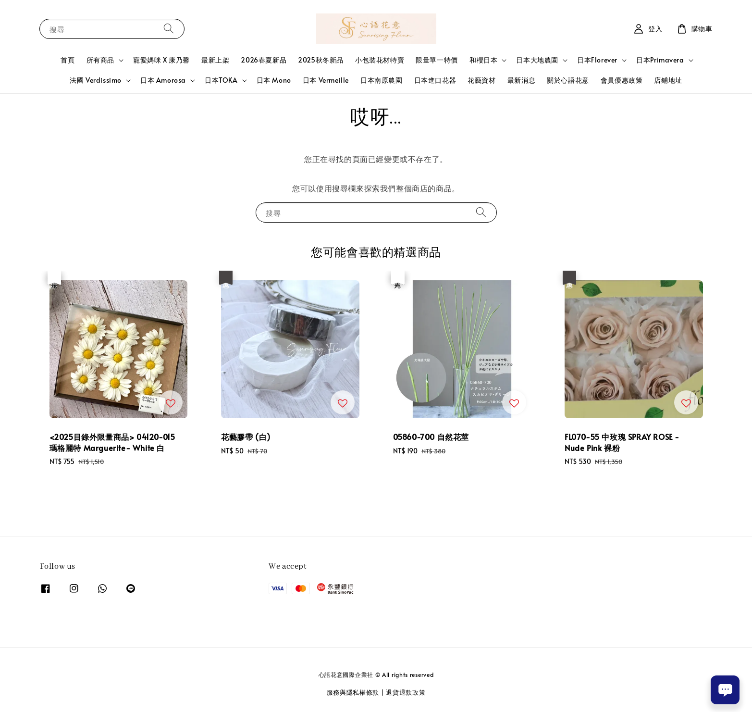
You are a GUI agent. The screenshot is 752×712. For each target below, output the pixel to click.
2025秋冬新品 (321, 59)
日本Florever (597, 60)
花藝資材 (481, 80)
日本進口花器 (435, 80)
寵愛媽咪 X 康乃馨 (161, 59)
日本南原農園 (381, 80)
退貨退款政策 (405, 692)
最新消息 (521, 80)
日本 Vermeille (326, 80)
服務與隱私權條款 (353, 692)
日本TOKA (221, 80)
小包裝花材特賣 (379, 59)
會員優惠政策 (622, 80)
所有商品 (100, 60)
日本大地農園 (537, 60)
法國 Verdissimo (96, 80)
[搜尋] (168, 28)
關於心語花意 (568, 80)
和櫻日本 (483, 60)
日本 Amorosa (163, 80)
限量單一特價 (437, 59)
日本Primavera (660, 60)
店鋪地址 (668, 80)
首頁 (67, 59)
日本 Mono (274, 80)
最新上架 (215, 59)
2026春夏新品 (263, 59)
